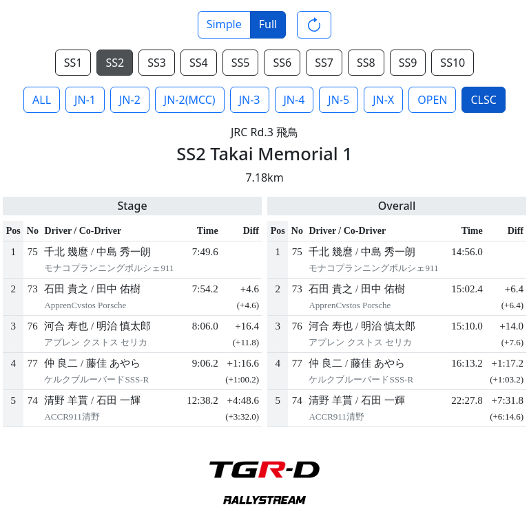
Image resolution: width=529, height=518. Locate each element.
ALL (41, 99)
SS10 (452, 62)
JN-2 (130, 99)
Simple (224, 24)
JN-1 (85, 99)
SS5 (240, 62)
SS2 (114, 62)
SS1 (73, 62)
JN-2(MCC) (190, 99)
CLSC (483, 99)
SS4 (198, 62)
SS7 (324, 62)
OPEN (432, 99)
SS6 (282, 62)
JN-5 (338, 99)
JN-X (383, 99)
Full (268, 24)
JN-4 (294, 99)
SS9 (408, 62)
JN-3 (249, 99)
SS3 (156, 62)
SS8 (366, 62)
